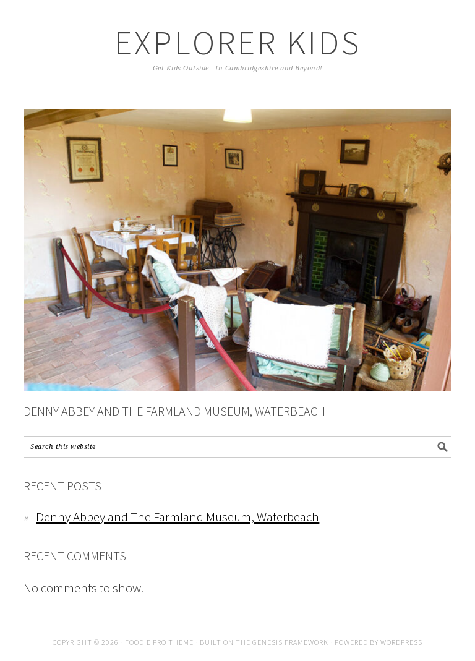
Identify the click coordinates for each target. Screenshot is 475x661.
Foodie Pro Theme (159, 642)
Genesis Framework (290, 642)
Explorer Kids (237, 42)
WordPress (401, 642)
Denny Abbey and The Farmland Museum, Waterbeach (174, 411)
